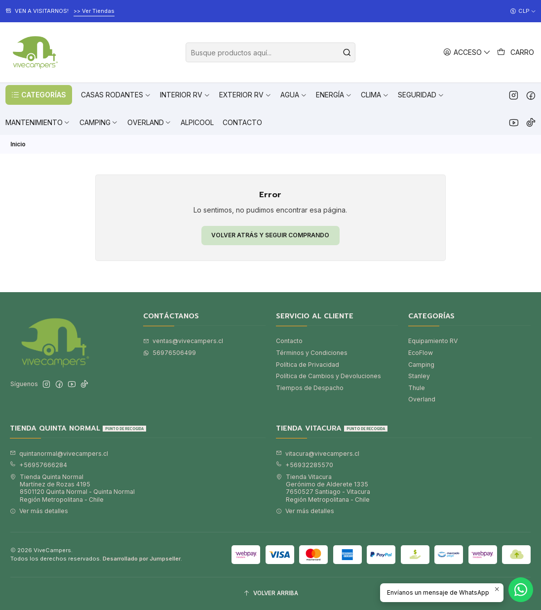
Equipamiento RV (433, 341)
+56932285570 (304, 465)
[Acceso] (467, 52)
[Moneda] (523, 11)
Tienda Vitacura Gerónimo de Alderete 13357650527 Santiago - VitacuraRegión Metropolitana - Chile (323, 488)
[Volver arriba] (270, 594)
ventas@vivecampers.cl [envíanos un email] (183, 341)
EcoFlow (420, 352)
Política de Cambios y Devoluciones (328, 376)
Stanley (419, 376)
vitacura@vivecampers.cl (317, 453)
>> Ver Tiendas (94, 10)
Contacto (289, 341)
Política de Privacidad (307, 364)
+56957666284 (38, 465)
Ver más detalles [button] (39, 511)
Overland (421, 399)
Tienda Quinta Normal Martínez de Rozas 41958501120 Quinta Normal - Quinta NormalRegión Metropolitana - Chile (72, 488)
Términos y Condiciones (312, 352)
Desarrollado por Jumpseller (142, 558)
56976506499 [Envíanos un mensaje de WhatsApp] (169, 352)
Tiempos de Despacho (310, 388)
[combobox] (270, 52)
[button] (38, 95)
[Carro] (516, 52)
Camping (421, 364)
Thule (416, 388)
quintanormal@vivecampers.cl (59, 453)
